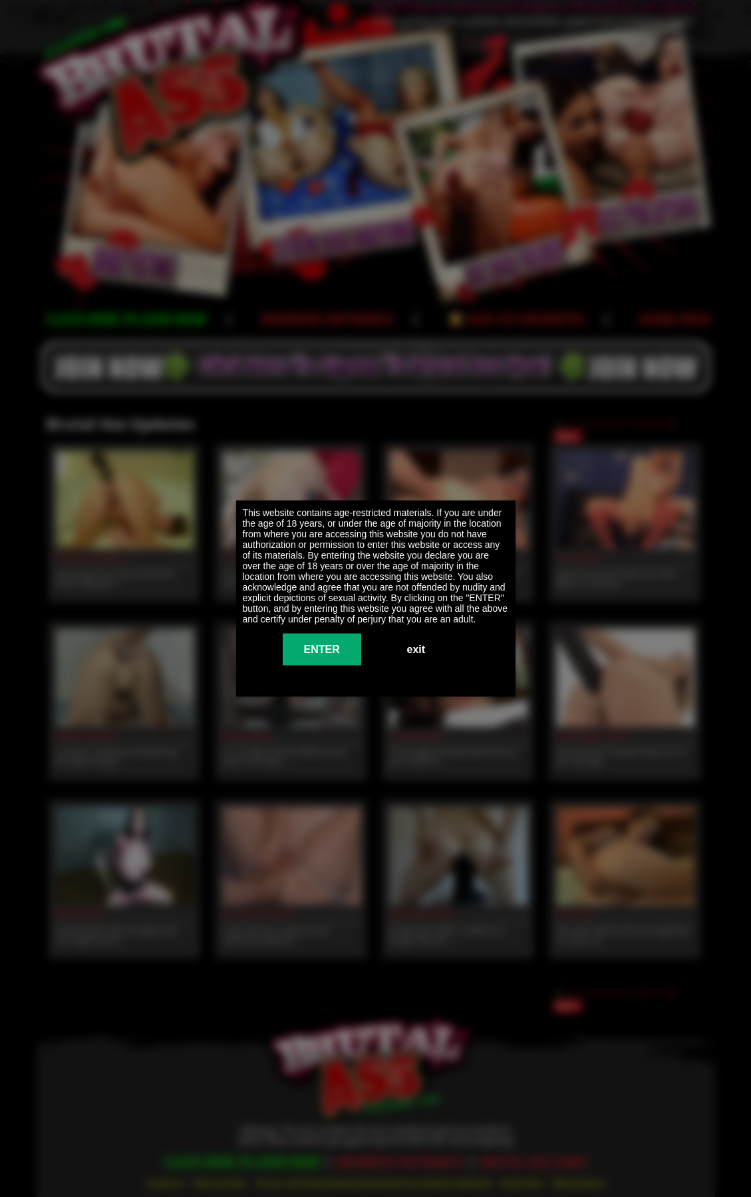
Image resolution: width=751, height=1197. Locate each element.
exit (416, 649)
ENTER (322, 649)
